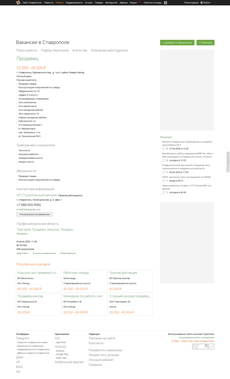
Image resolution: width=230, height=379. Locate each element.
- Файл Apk (61, 357)
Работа (59, 2)
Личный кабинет (101, 360)
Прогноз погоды (153, 2)
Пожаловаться (68, 253)
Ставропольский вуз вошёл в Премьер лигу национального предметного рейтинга (186, 167)
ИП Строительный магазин (37, 195)
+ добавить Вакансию (177, 42)
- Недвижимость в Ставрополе (33, 349)
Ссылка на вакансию (44, 253)
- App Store (60, 342)
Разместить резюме (104, 355)
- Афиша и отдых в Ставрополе (32, 353)
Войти (205, 2)
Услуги (89, 2)
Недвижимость (74, 2)
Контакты (96, 343)
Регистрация (191, 2)
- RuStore (59, 350)
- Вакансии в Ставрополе (29, 346)
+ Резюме (205, 42)
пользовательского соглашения (196, 337)
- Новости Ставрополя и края (32, 342)
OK (18, 372)
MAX (19, 367)
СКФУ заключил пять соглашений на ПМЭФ (186, 177)
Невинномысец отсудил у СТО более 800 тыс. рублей (187, 187)
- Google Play (61, 354)
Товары (99, 2)
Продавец (22, 233)
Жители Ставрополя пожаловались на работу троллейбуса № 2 (187, 143)
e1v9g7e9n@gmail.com (29, 209)
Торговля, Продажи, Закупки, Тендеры (45, 229)
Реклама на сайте (102, 338)
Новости (48, 2)
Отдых (136, 2)
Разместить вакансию (105, 350)
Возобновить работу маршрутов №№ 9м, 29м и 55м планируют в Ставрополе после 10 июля (187, 155)
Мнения (166, 137)
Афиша (124, 2)
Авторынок (111, 2)
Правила (95, 365)
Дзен (19, 357)
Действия (22, 253)
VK (18, 362)
